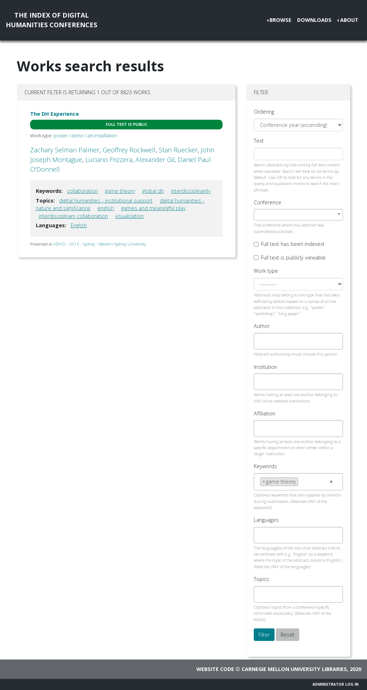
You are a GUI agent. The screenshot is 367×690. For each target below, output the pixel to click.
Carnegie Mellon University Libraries (294, 669)
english (105, 208)
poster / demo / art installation (85, 135)
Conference (267, 202)
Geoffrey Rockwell (129, 150)
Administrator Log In (335, 684)
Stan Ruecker (178, 150)
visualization (129, 216)
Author (262, 326)
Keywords (265, 466)
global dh (153, 190)
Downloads (314, 19)
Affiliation (264, 413)
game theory (120, 190)
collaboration (82, 190)
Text (259, 140)
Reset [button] (288, 634)
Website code (215, 669)
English (79, 225)
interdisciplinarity (191, 190)
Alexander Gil (155, 159)
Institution (265, 366)
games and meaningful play (153, 208)
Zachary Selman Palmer (64, 150)
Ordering (264, 111)
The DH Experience (54, 113)
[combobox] (298, 214)
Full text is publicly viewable (293, 257)
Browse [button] (280, 19)
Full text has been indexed (292, 244)
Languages (266, 520)
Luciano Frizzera (108, 159)
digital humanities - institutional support (106, 200)
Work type (266, 270)
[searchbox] (262, 341)
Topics (261, 579)
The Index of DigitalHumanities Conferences (51, 20)
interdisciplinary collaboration (73, 216)
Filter (264, 634)
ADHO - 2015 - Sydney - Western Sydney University (99, 244)
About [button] (349, 19)
